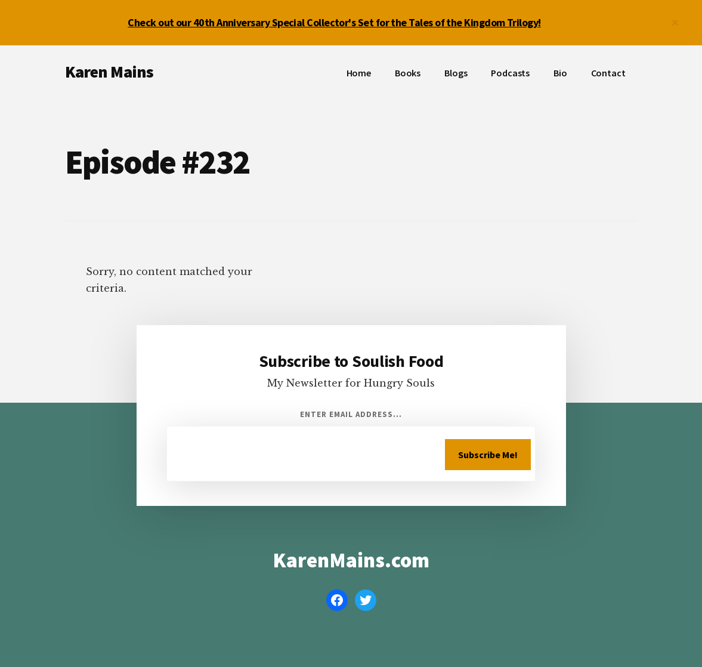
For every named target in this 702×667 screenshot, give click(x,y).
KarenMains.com (351, 560)
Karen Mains (109, 71)
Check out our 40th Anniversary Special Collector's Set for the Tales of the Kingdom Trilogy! (334, 22)
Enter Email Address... (351, 414)
